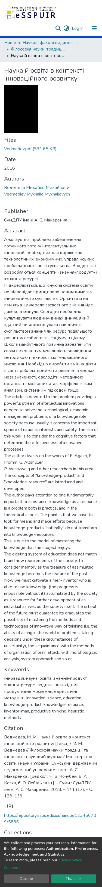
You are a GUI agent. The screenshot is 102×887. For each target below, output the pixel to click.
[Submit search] (58, 28)
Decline (26, 878)
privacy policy (70, 860)
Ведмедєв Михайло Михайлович (38, 188)
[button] (66, 28)
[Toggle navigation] (94, 28)
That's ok (74, 878)
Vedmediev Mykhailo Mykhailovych (37, 194)
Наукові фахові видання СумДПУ (50, 43)
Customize (12, 867)
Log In (78, 28)
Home (10, 43)
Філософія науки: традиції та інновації (38, 49)
